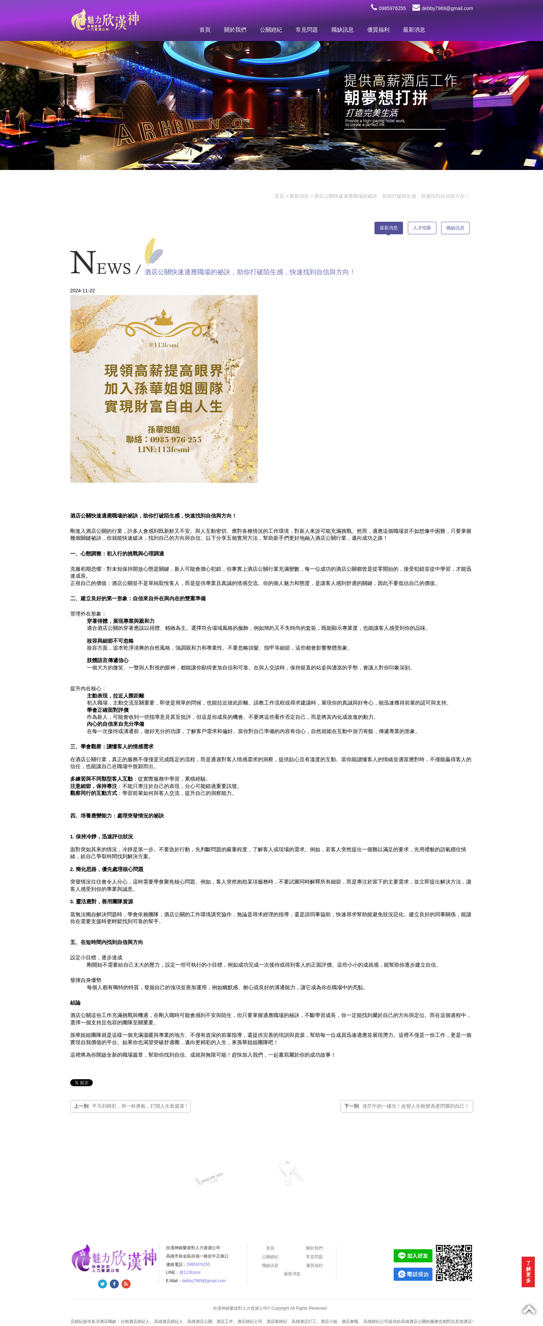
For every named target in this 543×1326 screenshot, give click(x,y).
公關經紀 (271, 30)
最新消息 (414, 30)
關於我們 (235, 30)
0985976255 (388, 8)
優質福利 (378, 30)
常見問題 (307, 30)
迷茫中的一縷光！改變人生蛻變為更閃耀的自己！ (415, 1106)
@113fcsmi (189, 1272)
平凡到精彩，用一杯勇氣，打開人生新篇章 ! (139, 1106)
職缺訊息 (342, 30)
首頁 (205, 30)
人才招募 (422, 227)
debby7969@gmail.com (442, 8)
